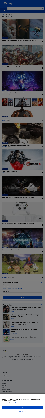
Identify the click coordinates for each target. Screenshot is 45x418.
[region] (22, 405)
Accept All (22, 407)
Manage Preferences (22, 411)
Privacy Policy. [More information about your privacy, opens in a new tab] (18, 402)
